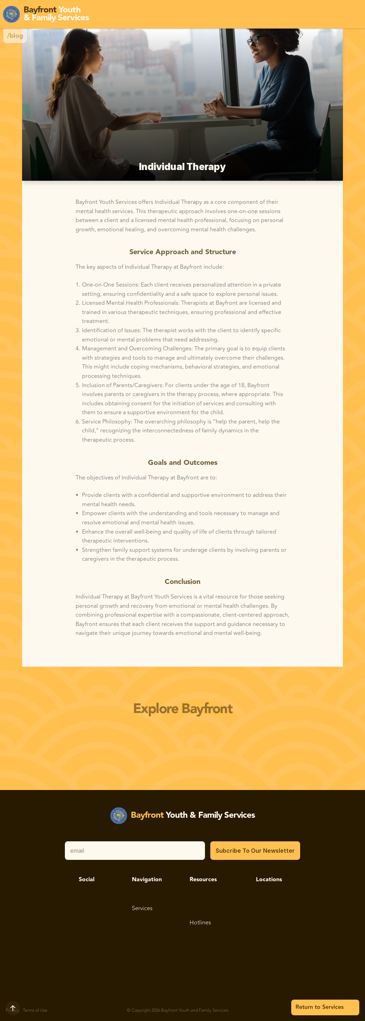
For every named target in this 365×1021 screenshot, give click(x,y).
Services (142, 908)
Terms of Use (35, 1010)
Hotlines (200, 922)
